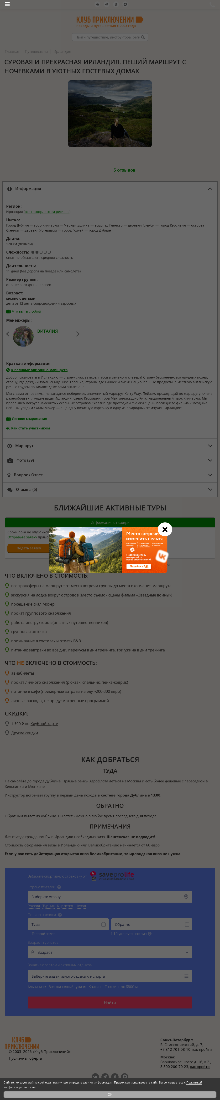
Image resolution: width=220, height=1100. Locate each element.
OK (110, 1094)
